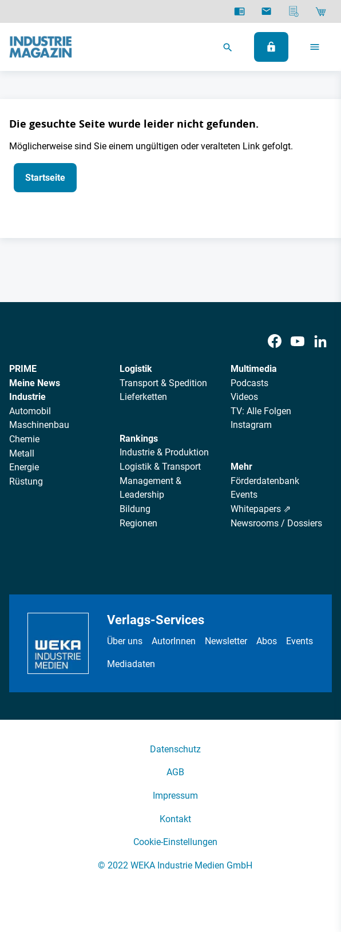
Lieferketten (143, 396)
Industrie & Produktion (164, 452)
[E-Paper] (239, 11)
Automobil (30, 411)
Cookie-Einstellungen (175, 841)
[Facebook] (274, 341)
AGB (175, 772)
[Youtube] (297, 341)
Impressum (175, 795)
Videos (244, 396)
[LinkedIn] (320, 341)
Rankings (139, 438)
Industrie (27, 396)
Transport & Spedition (163, 383)
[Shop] (321, 11)
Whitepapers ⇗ (261, 508)
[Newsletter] (266, 11)
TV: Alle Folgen (261, 411)
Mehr (241, 466)
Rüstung (26, 481)
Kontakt (175, 819)
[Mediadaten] (294, 11)
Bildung (135, 508)
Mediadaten (131, 664)
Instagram (251, 424)
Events (244, 494)
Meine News (34, 383)
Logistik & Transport (160, 466)
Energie (24, 467)
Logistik (136, 368)
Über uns (124, 641)
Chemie (24, 439)
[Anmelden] (271, 47)
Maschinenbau (39, 424)
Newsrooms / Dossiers (276, 523)
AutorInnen (174, 641)
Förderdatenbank (265, 480)
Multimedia (254, 368)
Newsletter (226, 641)
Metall (21, 453)
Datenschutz (175, 749)
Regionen (138, 523)
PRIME (23, 368)
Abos (266, 641)
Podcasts (249, 383)
